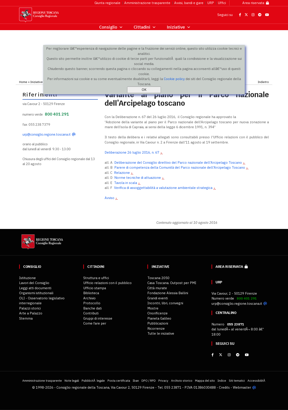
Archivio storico (181, 381)
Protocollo (91, 303)
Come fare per (94, 323)
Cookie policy (174, 79)
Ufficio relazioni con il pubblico (107, 283)
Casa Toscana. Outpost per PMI (171, 283)
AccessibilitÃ (257, 381)
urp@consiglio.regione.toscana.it (46, 134)
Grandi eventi (157, 298)
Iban (136, 381)
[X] (220, 355)
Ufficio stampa (94, 288)
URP (210, 3)
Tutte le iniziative (160, 333)
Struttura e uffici (96, 278)
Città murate (157, 288)
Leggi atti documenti (35, 288)
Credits (224, 387)
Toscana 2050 (158, 278)
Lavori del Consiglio (34, 283)
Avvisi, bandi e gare (188, 3)
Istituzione (27, 278)
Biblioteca (91, 293)
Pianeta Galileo (159, 318)
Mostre (152, 308)
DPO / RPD (149, 381)
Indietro (263, 82)
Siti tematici (237, 381)
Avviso (109, 198)
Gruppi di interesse (97, 318)
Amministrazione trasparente (147, 3)
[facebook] (213, 355)
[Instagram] (229, 355)
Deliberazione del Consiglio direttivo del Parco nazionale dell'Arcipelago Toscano (178, 162)
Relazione (122, 172)
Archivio (89, 298)
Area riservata (255, 3)
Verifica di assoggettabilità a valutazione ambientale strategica (163, 188)
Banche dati (92, 308)
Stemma (26, 318)
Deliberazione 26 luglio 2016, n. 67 (132, 152)
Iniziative (36, 82)
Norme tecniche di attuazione (137, 177)
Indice (222, 381)
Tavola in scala (125, 183)
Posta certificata (119, 381)
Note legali (72, 381)
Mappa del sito (205, 381)
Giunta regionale (107, 3)
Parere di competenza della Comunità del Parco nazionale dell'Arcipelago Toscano (179, 167)
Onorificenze (157, 313)
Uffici (222, 3)
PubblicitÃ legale (93, 381)
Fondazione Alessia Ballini (167, 293)
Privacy (163, 381)
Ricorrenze (156, 328)
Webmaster (242, 387)
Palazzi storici (30, 308)
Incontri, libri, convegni (165, 303)
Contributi (91, 313)
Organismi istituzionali (36, 293)
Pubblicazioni (157, 323)
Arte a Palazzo (30, 313)
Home (23, 82)
